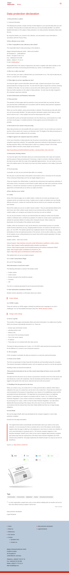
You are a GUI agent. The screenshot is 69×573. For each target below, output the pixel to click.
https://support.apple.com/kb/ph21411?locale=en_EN (26, 249)
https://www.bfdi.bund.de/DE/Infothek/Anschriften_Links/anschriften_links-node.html (30, 150)
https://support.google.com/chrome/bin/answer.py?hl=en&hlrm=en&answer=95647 (35, 247)
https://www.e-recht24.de (20, 445)
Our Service (11, 534)
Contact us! (14, 542)
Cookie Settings (13, 298)
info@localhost (15, 62)
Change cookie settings (15, 314)
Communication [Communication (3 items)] (11, 497)
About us (10, 529)
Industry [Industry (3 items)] (36, 497)
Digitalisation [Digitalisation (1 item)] (29, 497)
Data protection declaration (14, 511)
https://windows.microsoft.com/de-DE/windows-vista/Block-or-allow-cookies (38, 243)
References (11, 531)
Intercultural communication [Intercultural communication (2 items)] (46, 497)
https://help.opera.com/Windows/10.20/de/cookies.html (26, 251)
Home (10, 526)
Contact (10, 537)
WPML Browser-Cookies (45, 308)
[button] (16, 455)
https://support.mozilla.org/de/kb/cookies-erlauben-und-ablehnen (29, 245)
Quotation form (15, 539)
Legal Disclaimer (11, 514)
